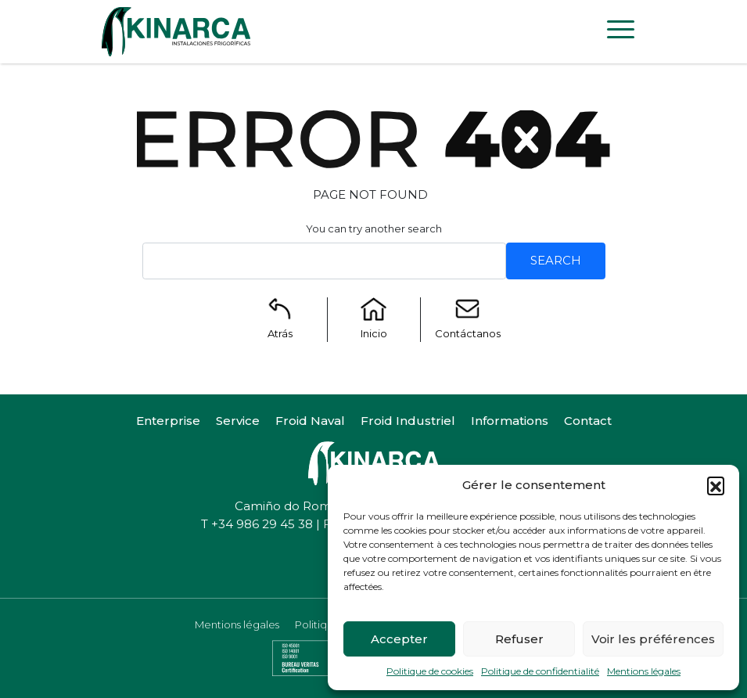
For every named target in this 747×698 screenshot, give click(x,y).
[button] (716, 485)
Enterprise (168, 420)
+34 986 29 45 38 (262, 523)
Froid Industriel (408, 420)
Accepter (399, 638)
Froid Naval (310, 420)
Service (238, 420)
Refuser (519, 638)
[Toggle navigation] (620, 32)
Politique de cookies (429, 671)
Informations (509, 420)
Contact (588, 420)
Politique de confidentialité (540, 671)
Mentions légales (644, 671)
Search (555, 260)
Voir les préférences (653, 638)
